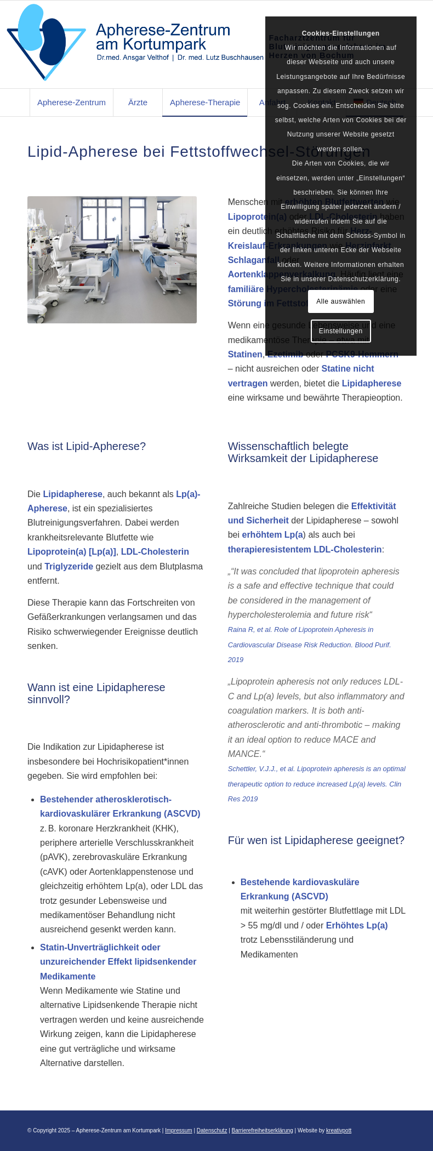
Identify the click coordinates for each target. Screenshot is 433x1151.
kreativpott (338, 1130)
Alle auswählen (340, 301)
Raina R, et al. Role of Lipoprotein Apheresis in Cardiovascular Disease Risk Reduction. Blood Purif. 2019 (309, 644)
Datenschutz (212, 1130)
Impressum (178, 1130)
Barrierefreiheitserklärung (262, 1130)
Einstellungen (341, 331)
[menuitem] (71, 102)
